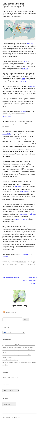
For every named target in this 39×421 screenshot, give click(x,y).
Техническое (31, 264)
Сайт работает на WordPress (11, 417)
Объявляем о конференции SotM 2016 (30, 280)
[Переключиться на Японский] (5, 256)
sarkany (23, 111)
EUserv (23, 81)
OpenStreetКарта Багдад (10, 360)
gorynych (32, 86)
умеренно (18, 186)
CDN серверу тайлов (27, 214)
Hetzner (25, 69)
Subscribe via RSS (11, 312)
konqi (23, 79)
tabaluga (30, 44)
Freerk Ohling (7, 134)
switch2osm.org (25, 191)
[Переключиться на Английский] (27, 254)
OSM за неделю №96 (10, 277)
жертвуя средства (20, 219)
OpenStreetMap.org (20, 264)
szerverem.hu (7, 116)
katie (25, 61)
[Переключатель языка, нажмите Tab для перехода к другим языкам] (13, 332)
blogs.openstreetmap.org (10, 377)
